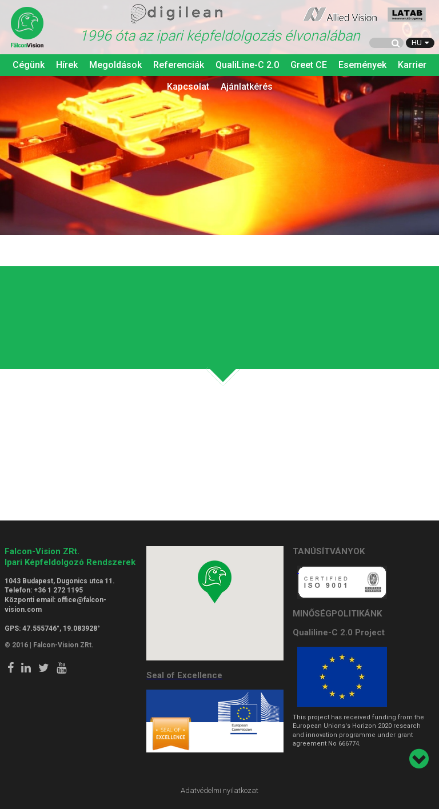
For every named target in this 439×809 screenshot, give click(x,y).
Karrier (412, 64)
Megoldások (115, 64)
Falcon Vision (27, 28)
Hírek (67, 64)
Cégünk (29, 64)
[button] (215, 581)
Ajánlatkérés (247, 86)
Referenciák (178, 64)
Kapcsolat (188, 86)
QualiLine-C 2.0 (247, 64)
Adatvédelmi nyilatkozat (219, 790)
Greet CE (308, 64)
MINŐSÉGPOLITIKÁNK (337, 613)
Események (362, 64)
